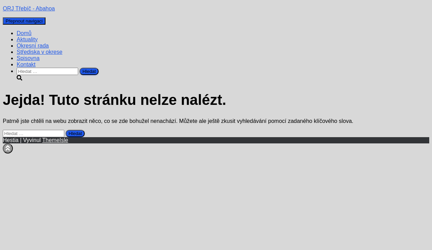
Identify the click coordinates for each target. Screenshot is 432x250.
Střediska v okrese (40, 52)
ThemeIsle (55, 140)
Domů (24, 33)
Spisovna (28, 58)
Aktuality (27, 39)
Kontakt (26, 64)
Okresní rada (33, 46)
